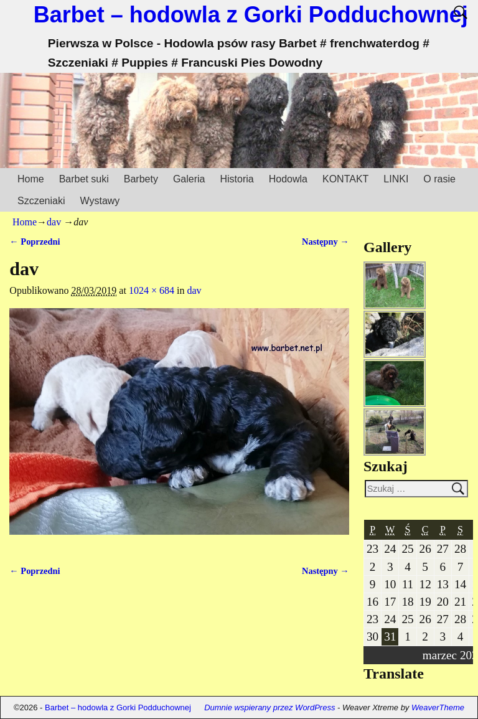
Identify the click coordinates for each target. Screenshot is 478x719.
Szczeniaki (41, 200)
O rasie (439, 179)
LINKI (395, 179)
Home (30, 179)
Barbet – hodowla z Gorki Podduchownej (251, 14)
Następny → (325, 242)
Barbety (141, 179)
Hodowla (288, 179)
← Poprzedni (34, 242)
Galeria (189, 179)
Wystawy (100, 200)
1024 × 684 (151, 290)
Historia (236, 179)
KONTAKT (345, 179)
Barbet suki (84, 179)
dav (54, 222)
